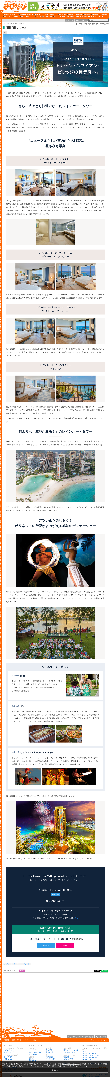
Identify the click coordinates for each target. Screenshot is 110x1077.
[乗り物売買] (94, 14)
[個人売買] (86, 14)
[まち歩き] (6, 14)
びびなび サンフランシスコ (91, 1053)
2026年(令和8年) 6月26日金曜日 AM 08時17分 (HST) (93, 24)
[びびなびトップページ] (14, 6)
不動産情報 (49, 1057)
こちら (75, 918)
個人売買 (49, 1050)
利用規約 (7, 1040)
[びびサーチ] (14, 14)
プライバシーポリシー (31, 1040)
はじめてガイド (9, 1052)
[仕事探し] (70, 14)
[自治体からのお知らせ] (26, 14)
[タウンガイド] (38, 14)
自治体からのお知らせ (70, 1052)
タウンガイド (33, 1050)
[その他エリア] (99, 16)
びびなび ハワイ (87, 1051)
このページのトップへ (99, 1040)
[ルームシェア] (7, 16)
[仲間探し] (16, 16)
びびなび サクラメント (89, 1057)
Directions (55, 894)
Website (46, 945)
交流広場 (66, 1057)
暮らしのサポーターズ (70, 1050)
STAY (22, 970)
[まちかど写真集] (47, 16)
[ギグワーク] (57, 16)
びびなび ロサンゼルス (89, 1060)
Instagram (64, 945)
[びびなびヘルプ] (78, 16)
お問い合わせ (8, 1059)
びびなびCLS (8, 1050)
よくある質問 (8, 1057)
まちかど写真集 (68, 1059)
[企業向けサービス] (88, 16)
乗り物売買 (49, 1052)
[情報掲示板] (78, 14)
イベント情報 (33, 1054)
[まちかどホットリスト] (50, 14)
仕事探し (31, 1059)
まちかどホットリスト (36, 1052)
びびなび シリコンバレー (90, 1055)
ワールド (5, 23)
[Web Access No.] (68, 16)
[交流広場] (38, 16)
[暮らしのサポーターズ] (27, 16)
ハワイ (22, 23)
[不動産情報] (103, 14)
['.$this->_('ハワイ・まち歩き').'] (15, 27)
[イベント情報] (62, 14)
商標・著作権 (16, 1040)
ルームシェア (50, 1059)
